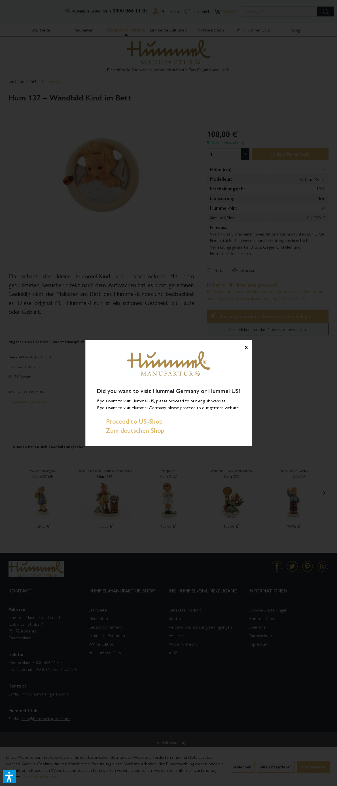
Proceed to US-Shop (130, 421)
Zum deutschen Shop (130, 430)
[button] (9, 776)
